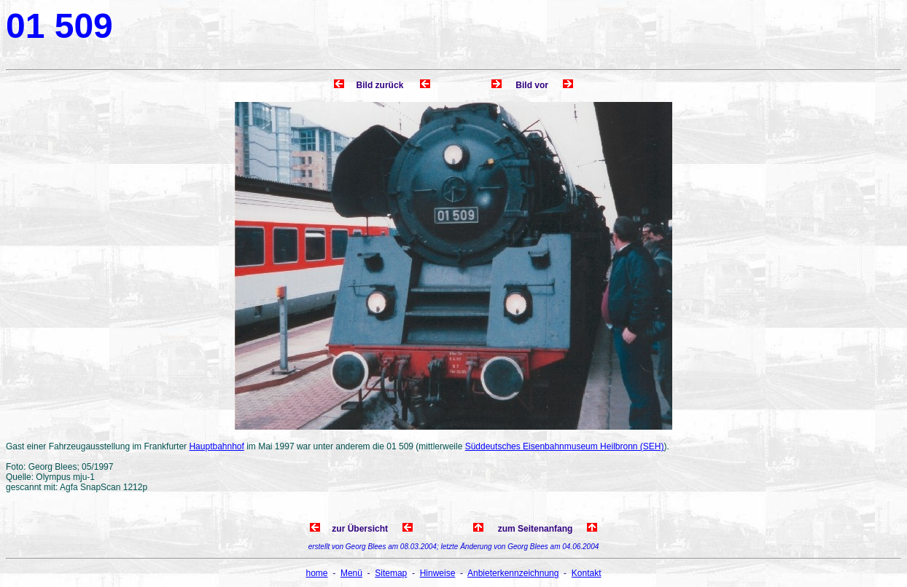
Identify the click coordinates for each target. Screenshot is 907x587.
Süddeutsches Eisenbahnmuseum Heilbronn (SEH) (564, 446)
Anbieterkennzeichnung (512, 573)
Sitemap (391, 573)
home (317, 573)
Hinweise (438, 573)
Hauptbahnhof (216, 446)
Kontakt (587, 573)
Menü (351, 573)
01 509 (59, 26)
